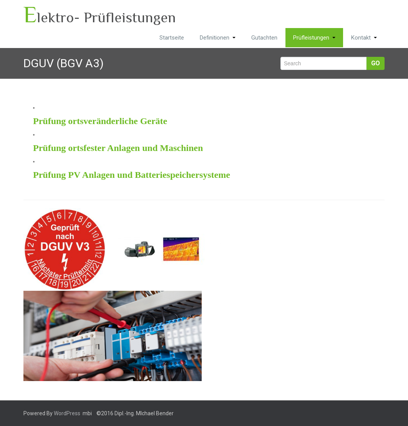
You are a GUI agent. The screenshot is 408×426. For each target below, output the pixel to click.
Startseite (171, 37)
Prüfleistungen (314, 37)
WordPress (67, 413)
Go (375, 63)
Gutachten (264, 37)
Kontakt (364, 37)
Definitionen (218, 37)
